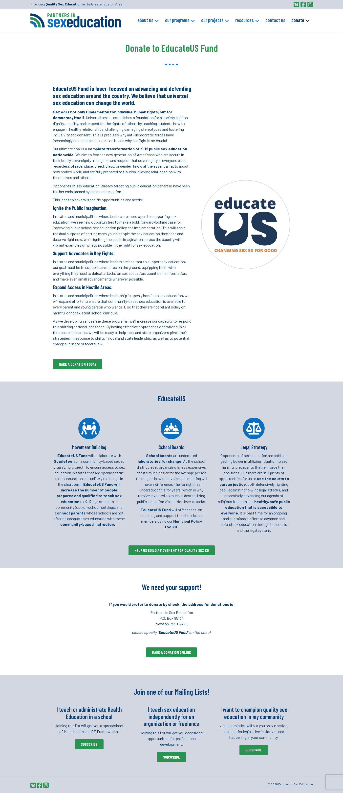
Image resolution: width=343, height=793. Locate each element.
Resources (244, 20)
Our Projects (212, 20)
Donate (297, 20)
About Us (145, 20)
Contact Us (275, 20)
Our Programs (177, 20)
